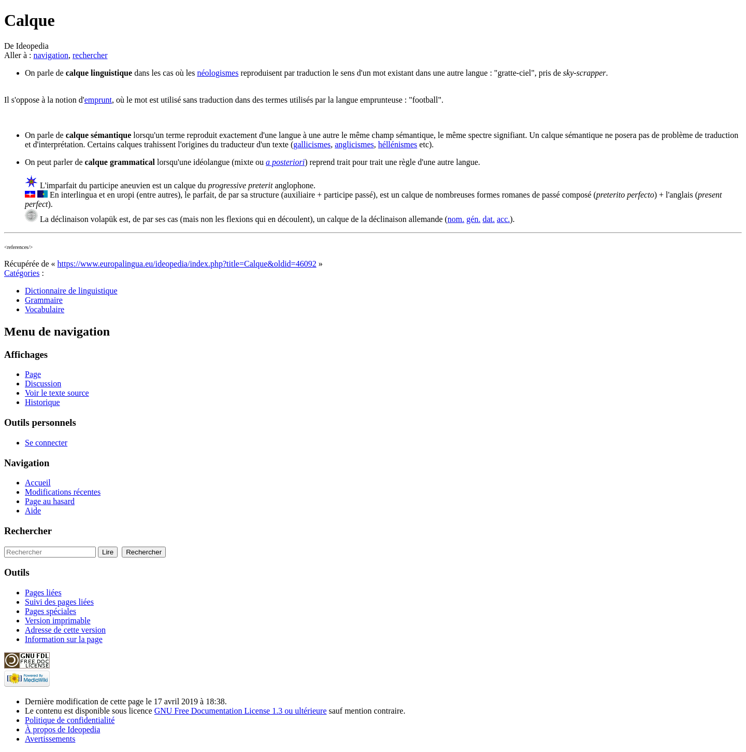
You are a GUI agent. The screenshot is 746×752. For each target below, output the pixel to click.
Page (33, 374)
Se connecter (46, 442)
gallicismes (312, 144)
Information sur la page (64, 639)
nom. (456, 219)
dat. (488, 219)
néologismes (217, 72)
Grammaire (44, 300)
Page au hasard (50, 501)
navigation (50, 55)
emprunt (98, 99)
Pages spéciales (50, 611)
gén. (473, 219)
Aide (33, 510)
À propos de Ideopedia (62, 729)
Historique (42, 402)
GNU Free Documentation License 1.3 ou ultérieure (240, 710)
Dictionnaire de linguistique (71, 290)
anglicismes (354, 144)
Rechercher (28, 530)
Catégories (21, 273)
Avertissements (50, 738)
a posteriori (285, 162)
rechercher (90, 55)
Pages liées (43, 592)
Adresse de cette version (65, 629)
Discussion (43, 383)
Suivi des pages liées (59, 601)
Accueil (38, 482)
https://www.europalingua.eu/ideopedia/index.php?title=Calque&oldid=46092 (187, 263)
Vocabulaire (44, 309)
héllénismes (398, 144)
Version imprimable (58, 620)
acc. (503, 219)
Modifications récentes (63, 492)
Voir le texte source (57, 392)
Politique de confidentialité (69, 720)
